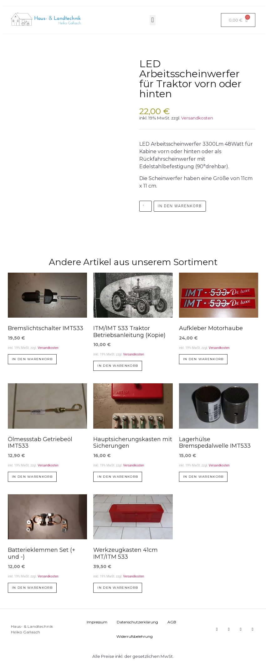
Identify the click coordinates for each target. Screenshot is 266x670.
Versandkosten (197, 117)
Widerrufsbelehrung (134, 636)
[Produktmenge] (145, 206)
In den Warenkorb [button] (32, 359)
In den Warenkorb (180, 206)
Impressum (97, 622)
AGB (171, 622)
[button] (153, 20)
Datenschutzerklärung (137, 622)
